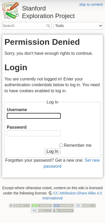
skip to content (91, 4)
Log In (52, 151)
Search (48, 26)
